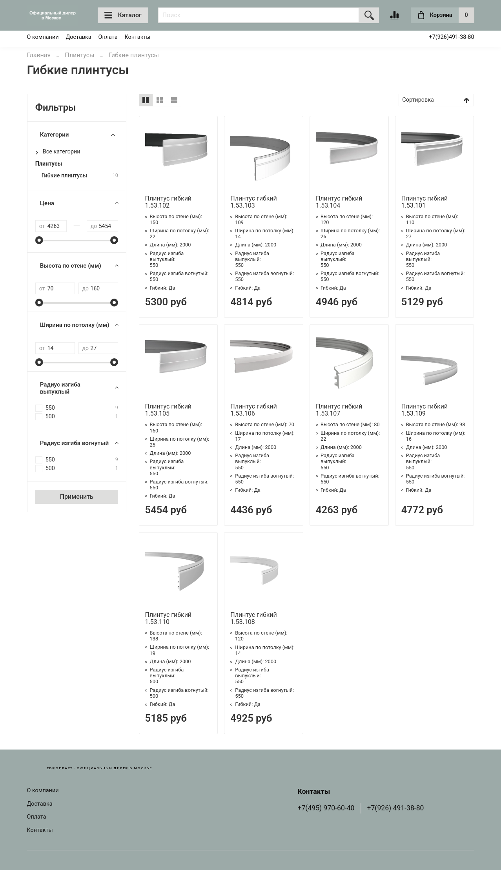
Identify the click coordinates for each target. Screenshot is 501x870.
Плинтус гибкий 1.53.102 (168, 202)
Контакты (137, 37)
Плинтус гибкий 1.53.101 (424, 202)
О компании (43, 37)
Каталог (123, 15)
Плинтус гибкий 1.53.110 (168, 618)
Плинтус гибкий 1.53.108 (253, 618)
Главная (39, 55)
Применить (76, 496)
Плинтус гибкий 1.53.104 (339, 202)
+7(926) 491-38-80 (395, 808)
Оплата (108, 37)
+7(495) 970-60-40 (326, 808)
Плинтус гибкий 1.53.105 (168, 410)
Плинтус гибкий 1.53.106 (253, 410)
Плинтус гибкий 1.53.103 (253, 202)
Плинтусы (79, 55)
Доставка (78, 37)
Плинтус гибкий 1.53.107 (339, 410)
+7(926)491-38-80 (451, 37)
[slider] (39, 240)
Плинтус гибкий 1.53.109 (424, 410)
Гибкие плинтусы (64, 175)
